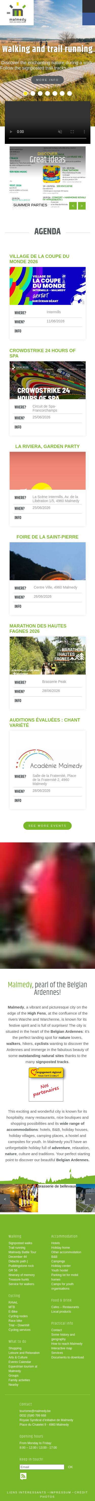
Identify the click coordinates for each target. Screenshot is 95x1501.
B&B (54, 1257)
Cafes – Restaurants (65, 1307)
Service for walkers (21, 1284)
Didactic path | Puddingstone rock (21, 1264)
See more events (47, 825)
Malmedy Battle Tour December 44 (22, 1254)
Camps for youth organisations (62, 1286)
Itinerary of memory (22, 1275)
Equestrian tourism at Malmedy (23, 1369)
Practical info (62, 1323)
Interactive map (61, 1348)
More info (47, 79)
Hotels (55, 1243)
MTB (12, 1307)
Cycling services (20, 1330)
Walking (15, 1236)
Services (57, 1353)
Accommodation (64, 1236)
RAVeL (13, 1302)
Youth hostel (59, 1270)
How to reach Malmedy (67, 1344)
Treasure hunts (19, 1279)
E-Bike (13, 1311)
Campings (58, 1261)
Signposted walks (20, 1243)
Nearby (13, 1384)
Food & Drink (61, 1300)
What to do (17, 1341)
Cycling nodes (18, 1316)
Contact (56, 1330)
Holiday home (60, 1247)
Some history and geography (63, 1337)
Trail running (17, 1247)
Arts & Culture (18, 1357)
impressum (60, 1492)
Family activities (19, 1380)
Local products (61, 1311)
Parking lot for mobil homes (64, 1277)
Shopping (15, 1348)
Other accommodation (66, 1252)
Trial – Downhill (19, 1325)
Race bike (15, 1321)
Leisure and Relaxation (24, 1353)
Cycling (14, 1296)
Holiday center (61, 1266)
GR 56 (13, 1270)
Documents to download (67, 1357)
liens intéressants (26, 1492)
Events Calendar (20, 1362)
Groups (13, 1375)
